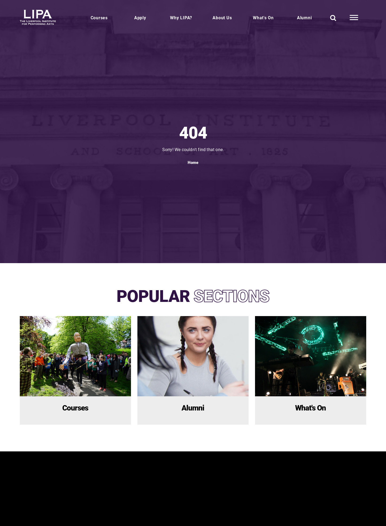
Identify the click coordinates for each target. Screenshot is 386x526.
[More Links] (354, 17)
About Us (222, 17)
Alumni (304, 17)
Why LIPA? (181, 17)
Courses (99, 17)
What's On (263, 17)
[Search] (333, 17)
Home (193, 162)
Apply (140, 17)
